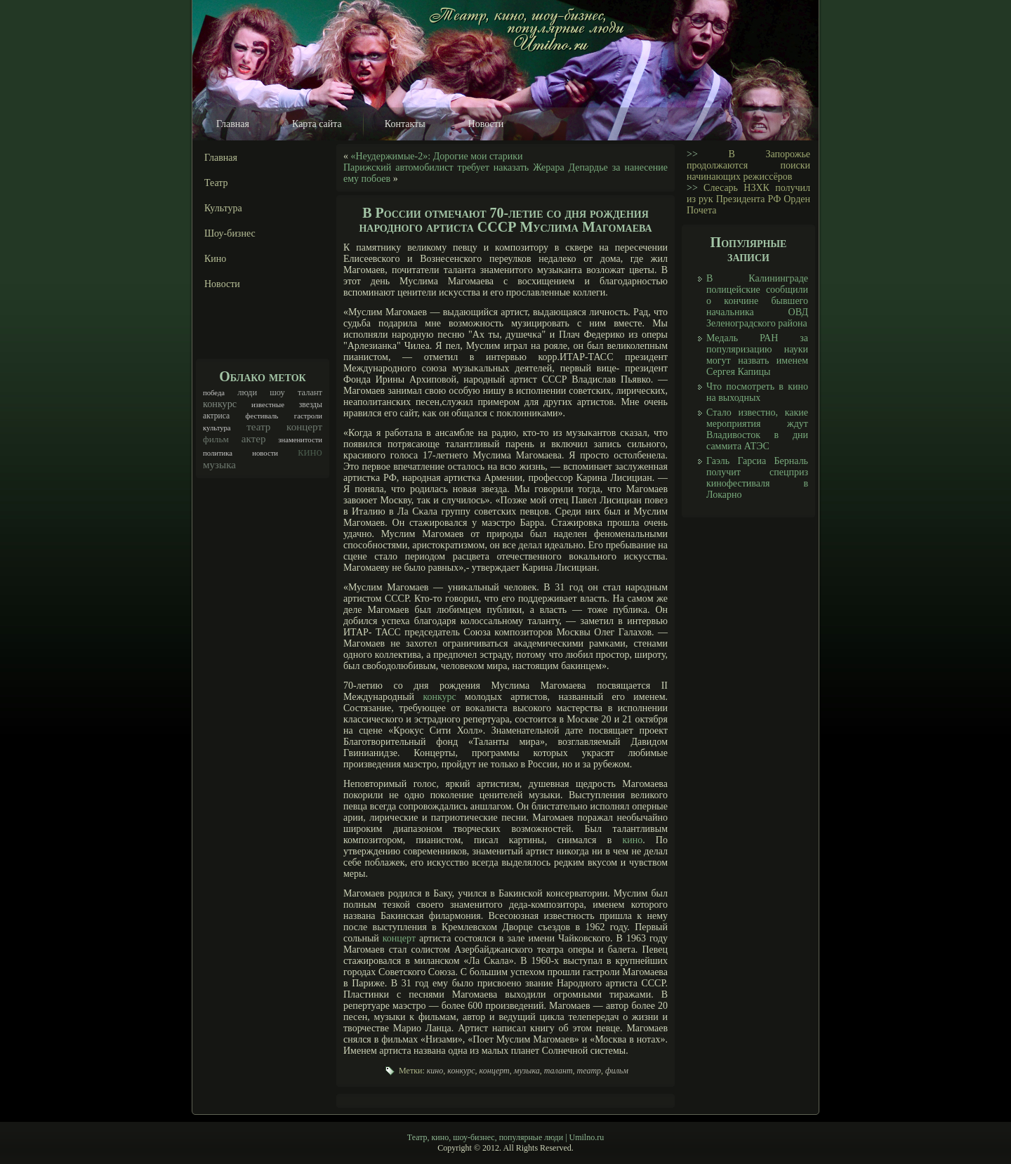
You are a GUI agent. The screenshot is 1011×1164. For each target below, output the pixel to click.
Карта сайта (317, 124)
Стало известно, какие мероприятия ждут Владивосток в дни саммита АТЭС (757, 429)
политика (217, 453)
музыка (219, 464)
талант (310, 392)
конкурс (220, 403)
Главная (232, 124)
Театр (216, 183)
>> (692, 154)
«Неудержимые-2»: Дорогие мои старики (437, 156)
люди (247, 392)
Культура (223, 208)
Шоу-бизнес (230, 233)
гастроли (308, 416)
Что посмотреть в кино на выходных (757, 392)
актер (254, 438)
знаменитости (300, 440)
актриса (216, 416)
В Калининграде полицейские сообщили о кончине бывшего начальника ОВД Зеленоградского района (757, 301)
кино (310, 451)
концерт (304, 426)
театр (258, 426)
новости (265, 453)
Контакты (405, 124)
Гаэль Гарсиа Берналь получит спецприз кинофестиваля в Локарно (757, 478)
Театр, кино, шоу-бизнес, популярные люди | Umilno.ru (505, 1137)
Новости (486, 124)
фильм (216, 439)
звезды (310, 404)
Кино (215, 258)
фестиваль (262, 416)
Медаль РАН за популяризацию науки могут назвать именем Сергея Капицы (757, 355)
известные (267, 405)
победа (214, 393)
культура (217, 428)
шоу (277, 392)
